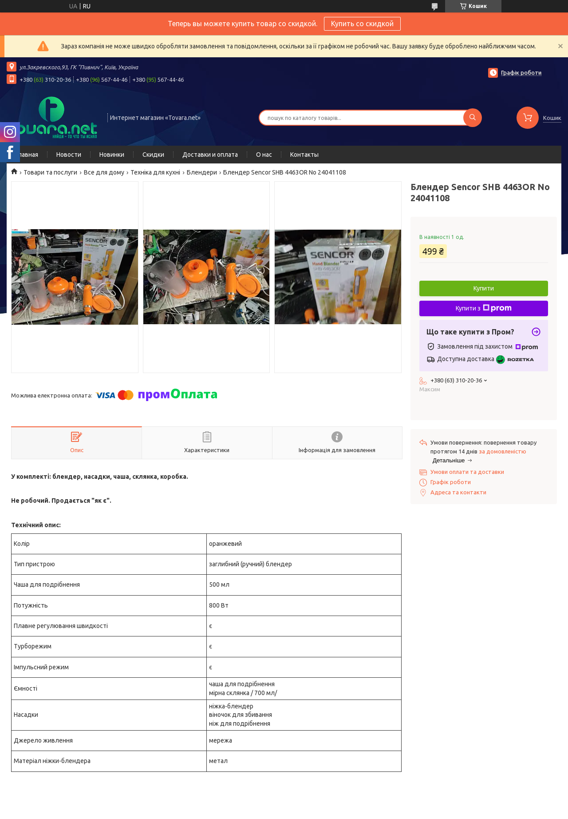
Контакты (304, 154)
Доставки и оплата (210, 154)
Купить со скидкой (362, 24)
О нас (264, 154)
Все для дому (104, 172)
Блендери (202, 172)
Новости (68, 154)
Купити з (484, 308)
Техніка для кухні (155, 172)
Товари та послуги (50, 172)
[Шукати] (472, 117)
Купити (483, 288)
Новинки (111, 154)
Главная (27, 154)
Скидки (153, 154)
